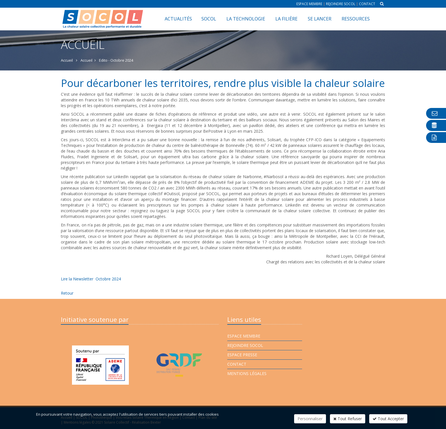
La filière (286, 19)
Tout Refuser (347, 418)
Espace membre (309, 3)
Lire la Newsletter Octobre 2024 (91, 279)
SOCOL (208, 19)
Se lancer (319, 19)
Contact (367, 3)
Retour (67, 293)
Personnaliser (310, 418)
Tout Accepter (388, 418)
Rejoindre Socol (340, 3)
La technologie (245, 19)
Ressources (356, 19)
